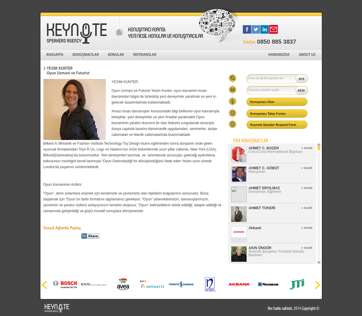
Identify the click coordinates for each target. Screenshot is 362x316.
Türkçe (293, 6)
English (314, 6)
